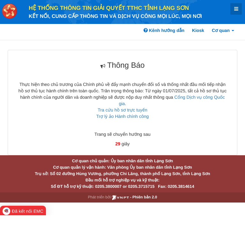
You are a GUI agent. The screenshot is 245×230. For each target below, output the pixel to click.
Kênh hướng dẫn (164, 30)
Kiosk (198, 30)
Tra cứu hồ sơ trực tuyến (122, 109)
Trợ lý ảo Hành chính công (122, 116)
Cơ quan (223, 30)
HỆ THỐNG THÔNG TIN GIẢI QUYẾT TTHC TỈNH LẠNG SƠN (109, 8)
